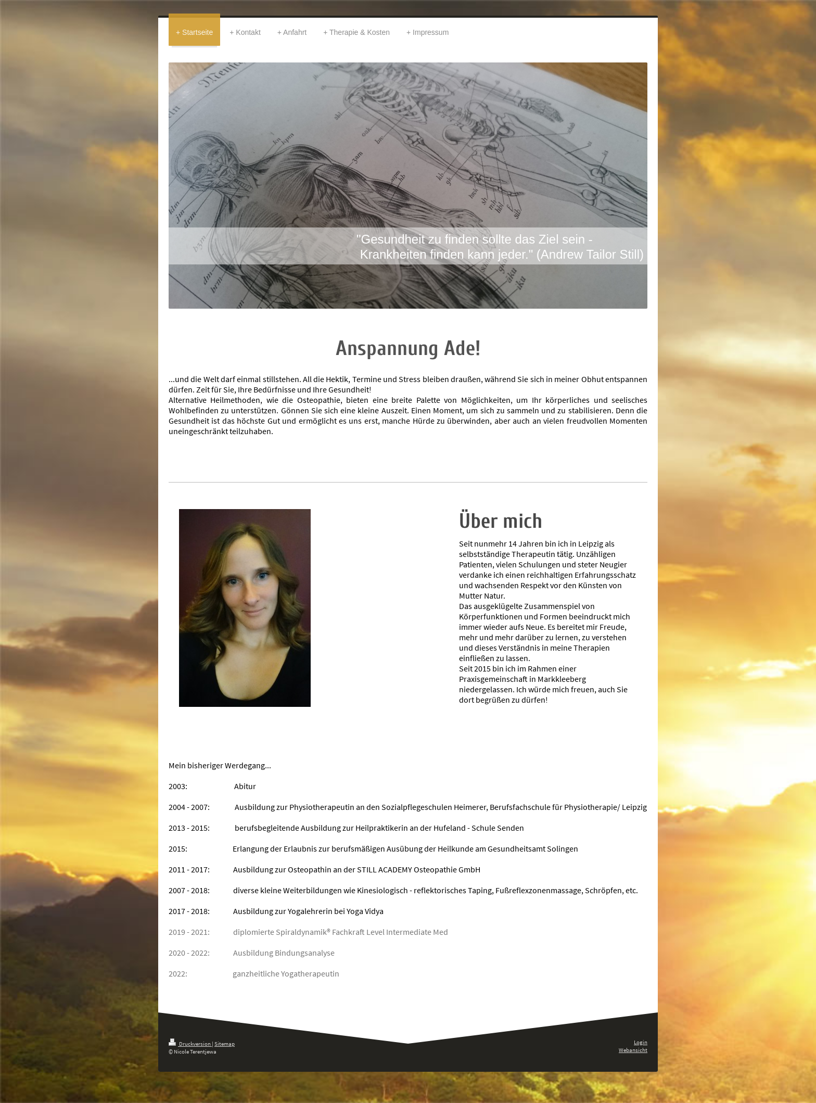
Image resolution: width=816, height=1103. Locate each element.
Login (640, 1042)
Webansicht (633, 1050)
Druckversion (190, 1043)
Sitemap (224, 1043)
